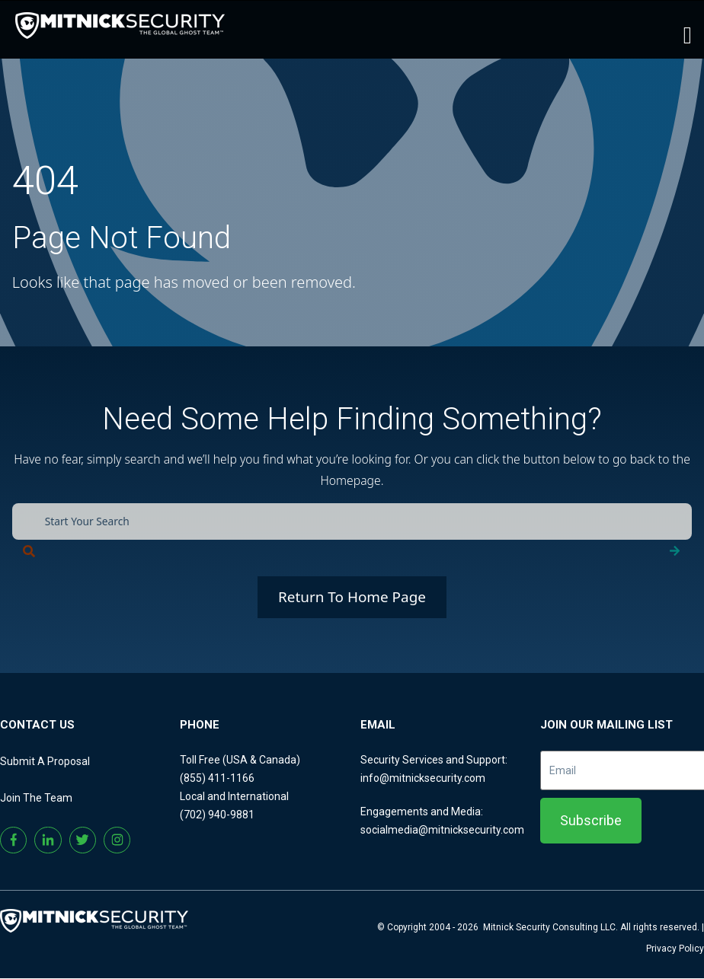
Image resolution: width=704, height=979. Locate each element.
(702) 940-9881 (217, 814)
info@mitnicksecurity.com (422, 778)
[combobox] (352, 521)
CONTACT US (37, 725)
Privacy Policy (675, 949)
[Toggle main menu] (687, 33)
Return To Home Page (351, 597)
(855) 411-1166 (217, 778)
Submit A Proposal (45, 761)
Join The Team (36, 798)
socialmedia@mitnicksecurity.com (442, 830)
